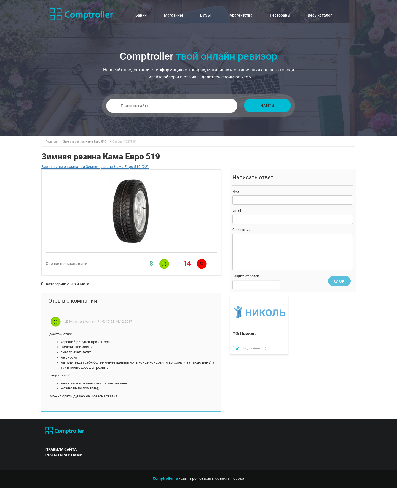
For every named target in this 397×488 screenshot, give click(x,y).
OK (339, 281)
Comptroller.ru (165, 478)
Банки (141, 15)
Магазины (173, 15)
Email (236, 210)
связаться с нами (63, 455)
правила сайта (61, 449)
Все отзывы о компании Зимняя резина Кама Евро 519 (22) (95, 166)
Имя (235, 191)
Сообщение (241, 230)
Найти (268, 105)
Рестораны (280, 15)
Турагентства (240, 15)
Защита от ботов (245, 276)
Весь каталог (320, 15)
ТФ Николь (259, 324)
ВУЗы (205, 15)
